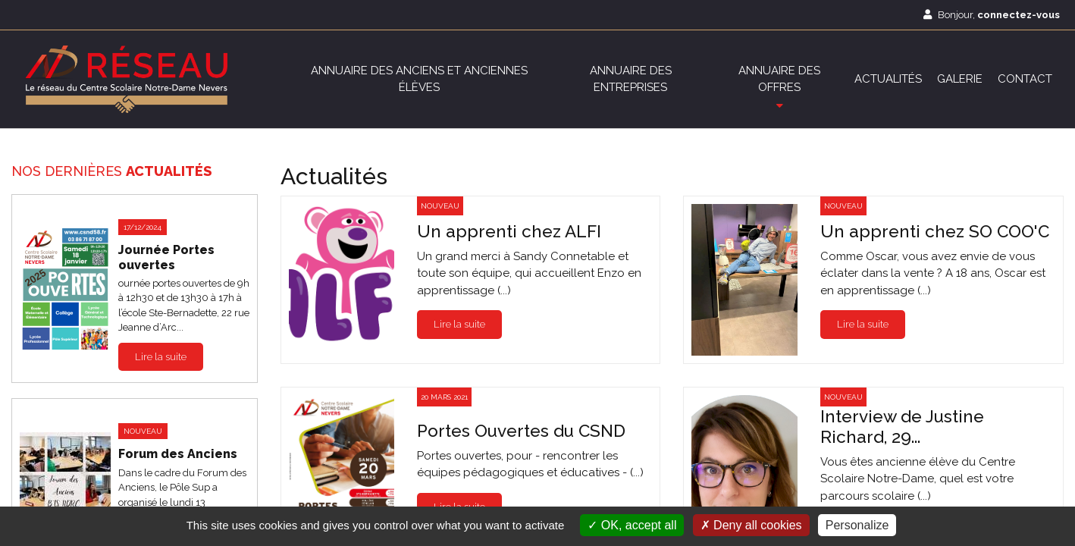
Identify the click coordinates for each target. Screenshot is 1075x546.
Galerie (960, 79)
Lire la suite (160, 356)
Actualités (888, 79)
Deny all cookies (751, 525)
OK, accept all (632, 525)
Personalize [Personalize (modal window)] (857, 525)
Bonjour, (991, 14)
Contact (1025, 79)
